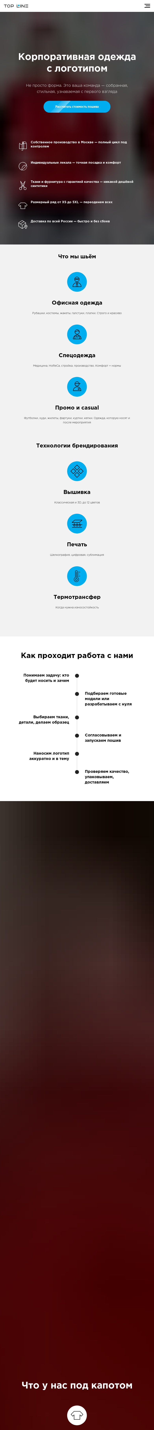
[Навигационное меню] (147, 6)
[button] (77, 107)
